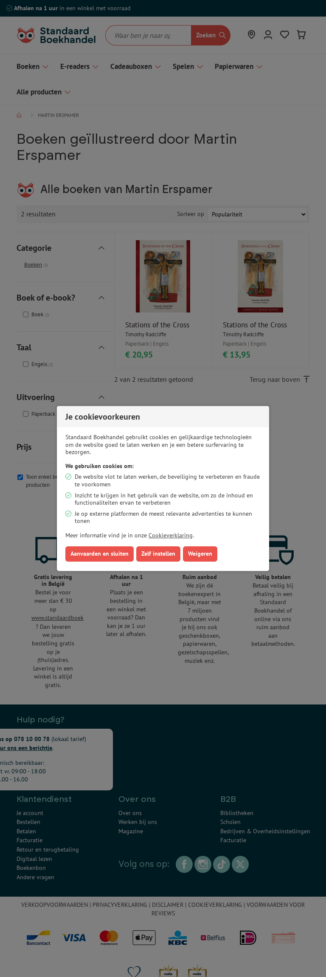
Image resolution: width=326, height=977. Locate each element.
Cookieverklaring (171, 535)
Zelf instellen (158, 553)
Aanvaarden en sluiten (99, 553)
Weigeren (200, 553)
